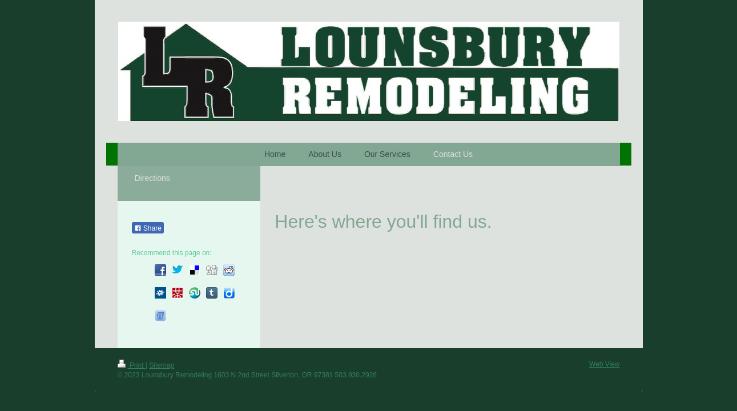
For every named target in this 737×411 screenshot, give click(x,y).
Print (132, 365)
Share (148, 228)
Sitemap (161, 365)
